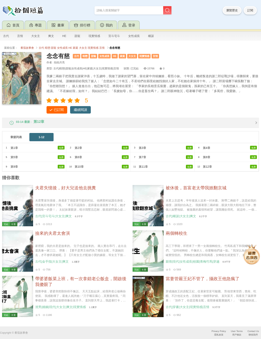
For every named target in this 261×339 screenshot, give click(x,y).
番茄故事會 (27, 47)
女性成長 (134, 36)
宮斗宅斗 (114, 36)
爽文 (51, 36)
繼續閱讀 (80, 109)
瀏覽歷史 (232, 10)
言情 (20, 36)
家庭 (75, 47)
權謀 (151, 36)
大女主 (35, 36)
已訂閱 (59, 109)
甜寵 (77, 36)
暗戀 (47, 47)
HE (64, 36)
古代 (6, 36)
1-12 (41, 140)
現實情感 (94, 36)
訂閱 (250, 10)
